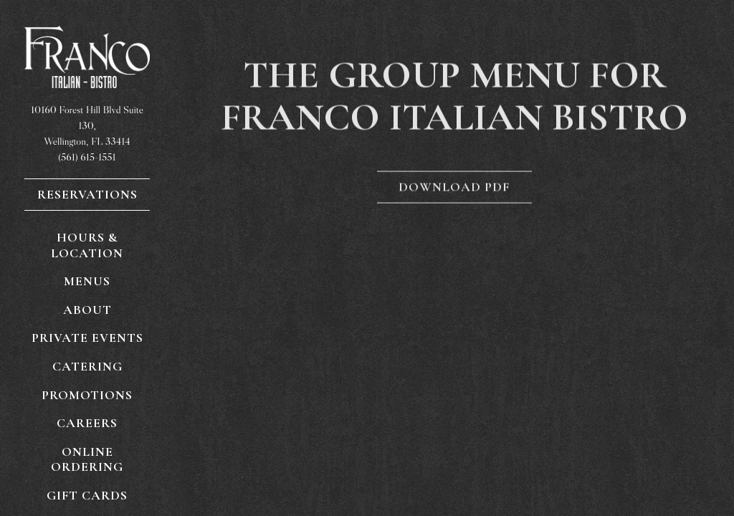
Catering (87, 366)
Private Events (87, 337)
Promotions (87, 395)
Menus (87, 281)
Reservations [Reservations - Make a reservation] (87, 194)
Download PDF (454, 188)
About (87, 309)
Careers (87, 423)
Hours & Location (87, 245)
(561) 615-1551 (86, 156)
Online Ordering (100, 459)
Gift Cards (90, 495)
